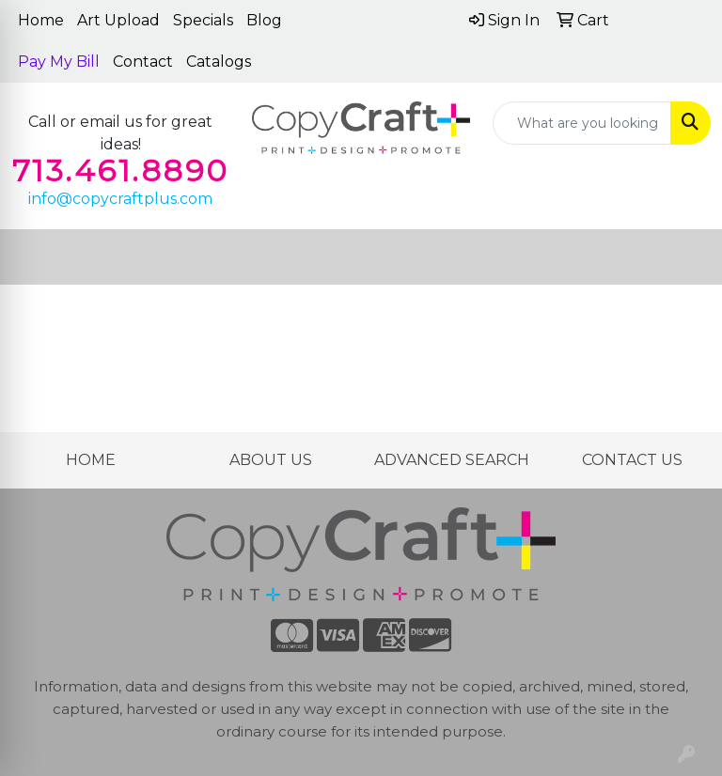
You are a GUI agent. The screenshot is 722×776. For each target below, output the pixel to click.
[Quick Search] (582, 123)
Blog (264, 20)
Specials (203, 20)
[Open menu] (684, 257)
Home (41, 20)
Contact (143, 61)
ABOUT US (270, 460)
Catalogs (218, 61)
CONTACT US (632, 460)
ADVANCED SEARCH (451, 460)
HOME (91, 460)
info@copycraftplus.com (120, 199)
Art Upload (118, 20)
